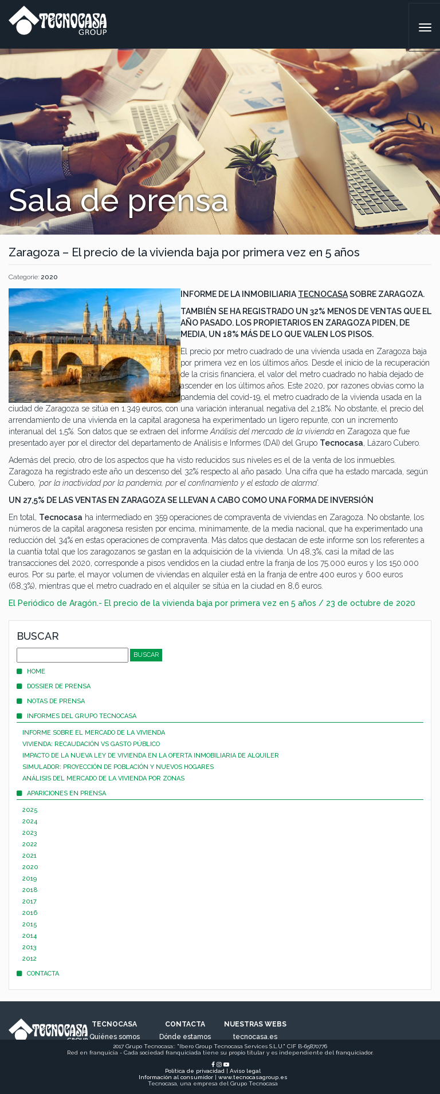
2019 (29, 878)
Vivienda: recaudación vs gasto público (91, 744)
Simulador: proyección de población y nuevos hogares (118, 767)
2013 (29, 947)
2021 (29, 855)
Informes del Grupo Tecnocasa (76, 716)
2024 (29, 821)
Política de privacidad (195, 1071)
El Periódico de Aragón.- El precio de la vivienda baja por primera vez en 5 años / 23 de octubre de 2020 (212, 603)
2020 (49, 277)
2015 (29, 924)
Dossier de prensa (54, 686)
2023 (29, 833)
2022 (29, 844)
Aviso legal (245, 1071)
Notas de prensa (51, 701)
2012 (29, 958)
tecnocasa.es (255, 1037)
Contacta (38, 973)
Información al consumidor (176, 1077)
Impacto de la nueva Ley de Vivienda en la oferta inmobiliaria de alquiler (150, 755)
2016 (29, 913)
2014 (29, 936)
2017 (29, 901)
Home (31, 671)
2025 (30, 810)
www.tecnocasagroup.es (253, 1077)
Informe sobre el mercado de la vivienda (93, 732)
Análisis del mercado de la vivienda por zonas (103, 778)
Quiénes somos (114, 1037)
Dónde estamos (185, 1037)
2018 (30, 890)
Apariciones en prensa (61, 793)
